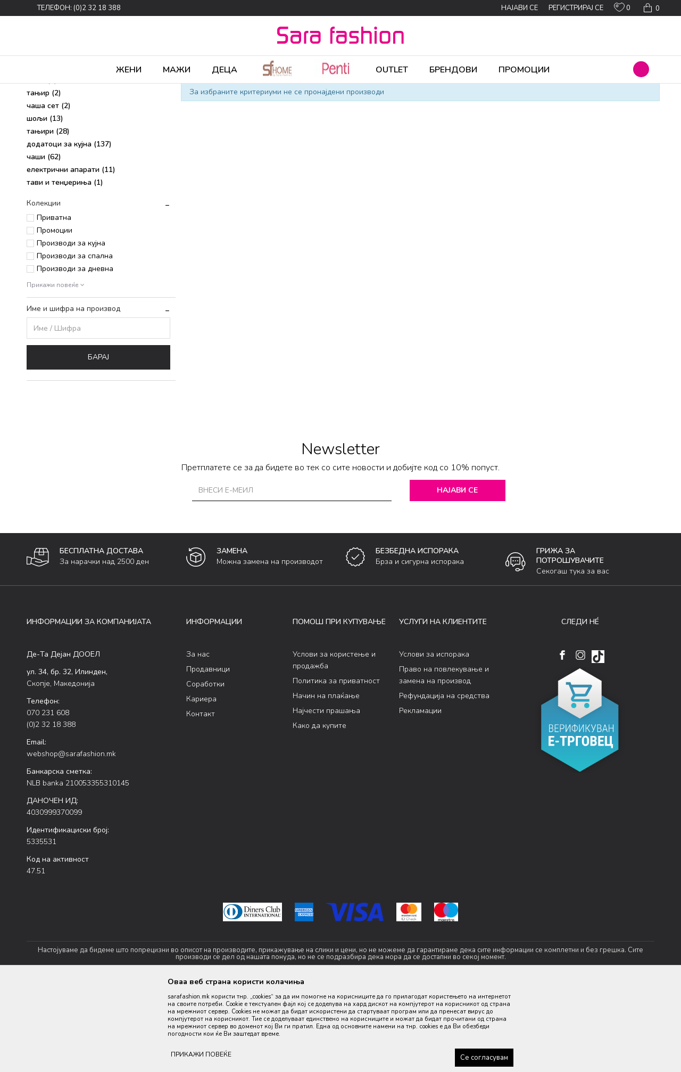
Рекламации (420, 794)
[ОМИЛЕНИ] (622, 9)
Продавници (208, 753)
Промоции (54, 314)
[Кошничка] (650, 8)
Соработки (205, 768)
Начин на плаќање (326, 779)
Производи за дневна (75, 352)
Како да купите (319, 809)
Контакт (200, 797)
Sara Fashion (46, 90)
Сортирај (439, 108)
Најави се (457, 574)
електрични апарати (71, 253)
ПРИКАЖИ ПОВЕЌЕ (201, 1054)
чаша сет (49, 189)
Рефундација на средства (444, 779)
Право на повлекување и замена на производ (444, 759)
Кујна (192, 90)
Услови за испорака (434, 738)
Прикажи (533, 108)
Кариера (201, 783)
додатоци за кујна (69, 228)
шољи (45, 202)
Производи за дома (146, 90)
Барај (98, 441)
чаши (44, 240)
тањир (44, 176)
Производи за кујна (71, 327)
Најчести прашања (326, 794)
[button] (641, 69)
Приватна (54, 301)
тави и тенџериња (65, 266)
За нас (198, 738)
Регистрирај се (576, 8)
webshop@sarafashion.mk (71, 837)
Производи (91, 90)
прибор (47, 138)
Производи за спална (75, 339)
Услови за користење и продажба (334, 744)
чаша (42, 164)
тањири (48, 215)
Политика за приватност (336, 764)
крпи (41, 151)
